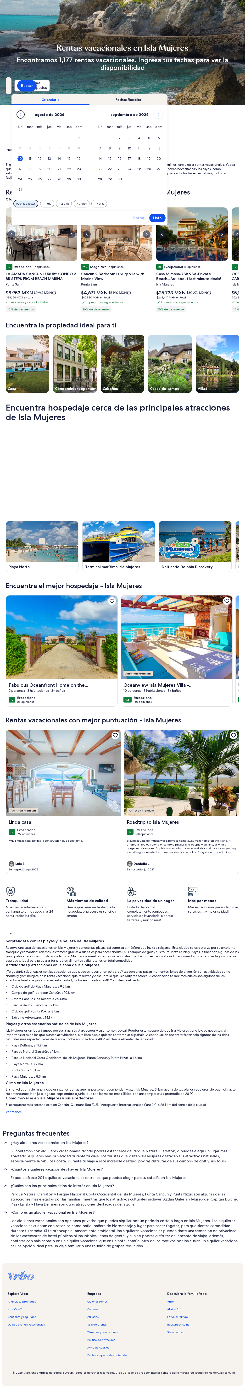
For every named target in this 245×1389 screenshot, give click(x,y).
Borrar (205, 218)
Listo (224, 218)
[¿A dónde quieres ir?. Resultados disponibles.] (42, 85)
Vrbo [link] (170, 1301)
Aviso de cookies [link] (98, 1347)
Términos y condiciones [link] (102, 1332)
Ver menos (14, 1112)
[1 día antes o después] (114, 203)
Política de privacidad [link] (101, 1340)
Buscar (227, 85)
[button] (136, 138)
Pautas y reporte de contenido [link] (107, 1355)
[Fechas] (111, 85)
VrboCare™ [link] (15, 1309)
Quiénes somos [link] (97, 1301)
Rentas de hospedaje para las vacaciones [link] (43, 150)
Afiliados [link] (93, 1317)
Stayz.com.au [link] (175, 1332)
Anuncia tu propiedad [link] (22, 1301)
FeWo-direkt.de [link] (177, 1317)
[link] (112, 601)
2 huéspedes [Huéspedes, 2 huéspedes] (169, 87)
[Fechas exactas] (92, 203)
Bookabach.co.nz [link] (178, 1324)
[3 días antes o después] (148, 203)
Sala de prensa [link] (96, 1324)
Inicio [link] (9, 150)
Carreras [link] (92, 1309)
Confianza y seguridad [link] (22, 1317)
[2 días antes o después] (130, 203)
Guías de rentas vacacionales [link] (26, 1324)
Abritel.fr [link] (173, 1309)
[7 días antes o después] (165, 203)
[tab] (117, 99)
